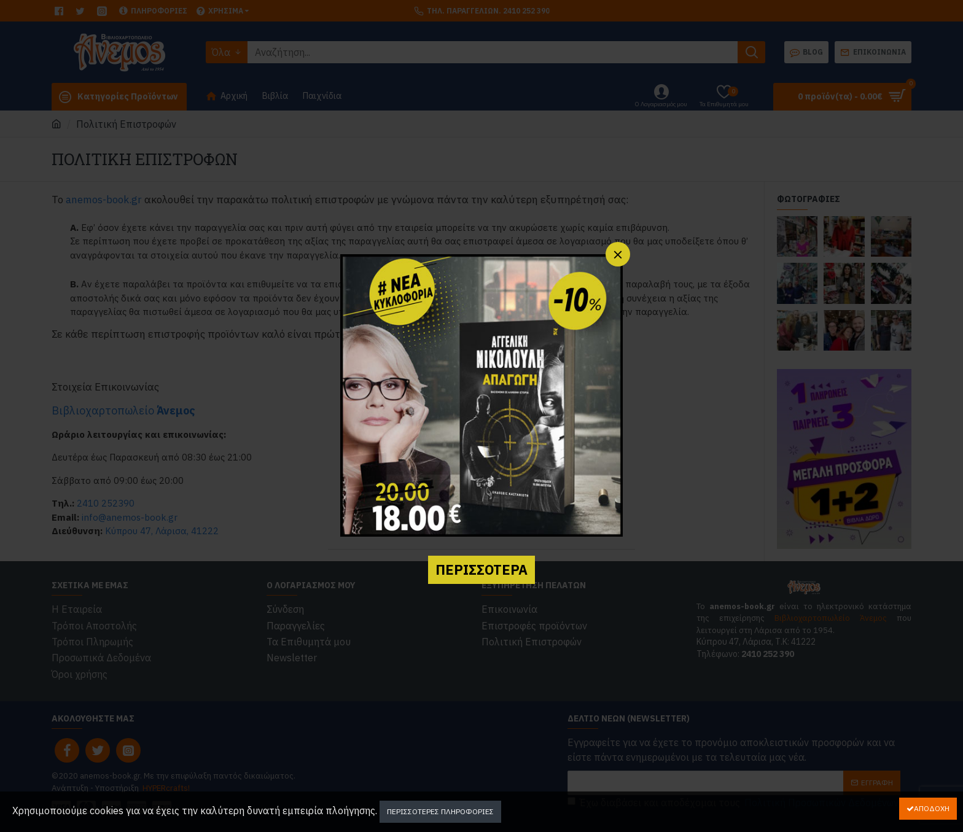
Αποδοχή (931, 808)
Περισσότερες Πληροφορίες (440, 811)
